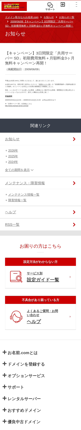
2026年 (13, 150)
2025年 (13, 156)
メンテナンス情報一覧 (23, 194)
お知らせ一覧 (66, 17)
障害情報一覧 (17, 200)
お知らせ (49, 17)
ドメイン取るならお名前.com (21, 17)
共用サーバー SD (44, 84)
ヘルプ (10, 212)
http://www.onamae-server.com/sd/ (16, 106)
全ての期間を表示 (17, 170)
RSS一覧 (12, 225)
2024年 (13, 162)
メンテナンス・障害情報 (25, 183)
